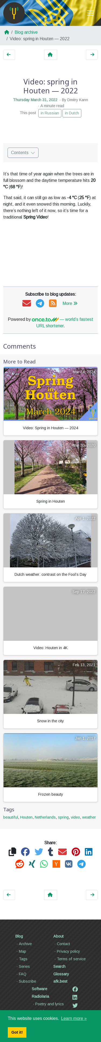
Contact (61, 944)
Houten (26, 817)
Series (22, 966)
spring (63, 817)
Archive (23, 944)
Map (20, 951)
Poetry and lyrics (48, 1004)
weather (89, 817)
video (75, 817)
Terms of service (69, 959)
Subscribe (25, 981)
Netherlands (45, 817)
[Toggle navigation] (90, 13)
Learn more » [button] (74, 1018)
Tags (21, 959)
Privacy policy (66, 951)
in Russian (50, 113)
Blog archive (26, 32)
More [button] (70, 303)
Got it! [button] (17, 1032)
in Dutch (72, 113)
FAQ (20, 974)
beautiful (10, 817)
